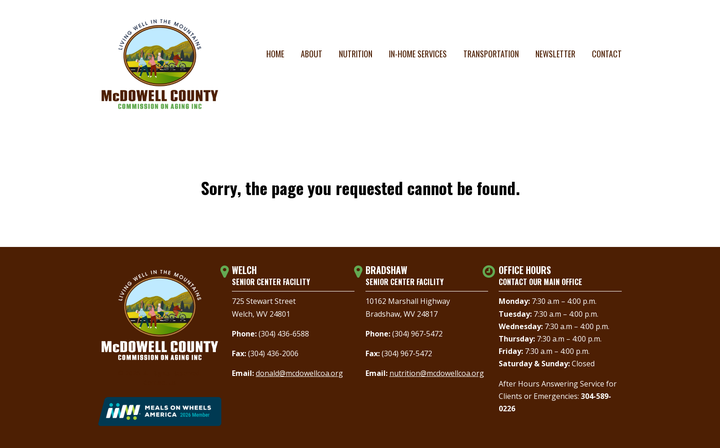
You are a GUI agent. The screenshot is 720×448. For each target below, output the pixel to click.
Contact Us (159, 382)
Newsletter (555, 54)
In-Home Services (418, 54)
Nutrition (355, 54)
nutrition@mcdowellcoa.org (436, 373)
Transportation (491, 54)
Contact (607, 54)
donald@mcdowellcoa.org (299, 373)
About (311, 54)
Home (275, 54)
